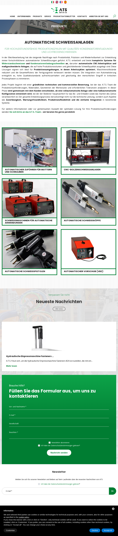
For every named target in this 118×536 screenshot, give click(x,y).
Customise (10, 530)
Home (12, 16)
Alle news (59, 309)
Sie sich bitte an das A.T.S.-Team (25, 112)
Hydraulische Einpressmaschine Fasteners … (30, 356)
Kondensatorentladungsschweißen (48, 63)
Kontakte (82, 16)
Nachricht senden (59, 452)
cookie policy (24, 517)
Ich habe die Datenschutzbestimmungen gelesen (60, 445)
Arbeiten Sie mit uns (98, 16)
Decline (95, 530)
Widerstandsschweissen (14, 63)
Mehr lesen (11, 365)
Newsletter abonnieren (60, 442)
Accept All (108, 530)
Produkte (37, 16)
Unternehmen (24, 16)
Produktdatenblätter (64, 16)
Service (47, 16)
